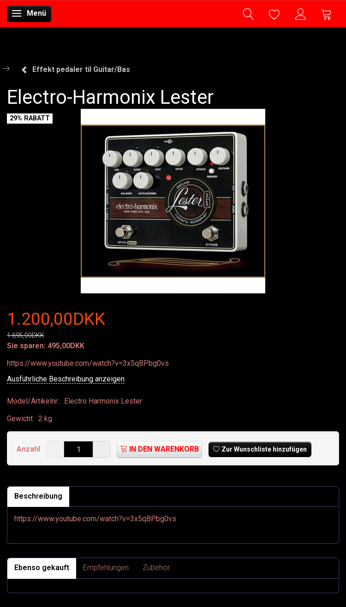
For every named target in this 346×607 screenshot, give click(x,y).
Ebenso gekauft (41, 567)
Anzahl (29, 449)
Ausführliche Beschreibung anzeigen (66, 379)
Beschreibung (38, 496)
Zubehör (156, 567)
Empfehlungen (106, 567)
